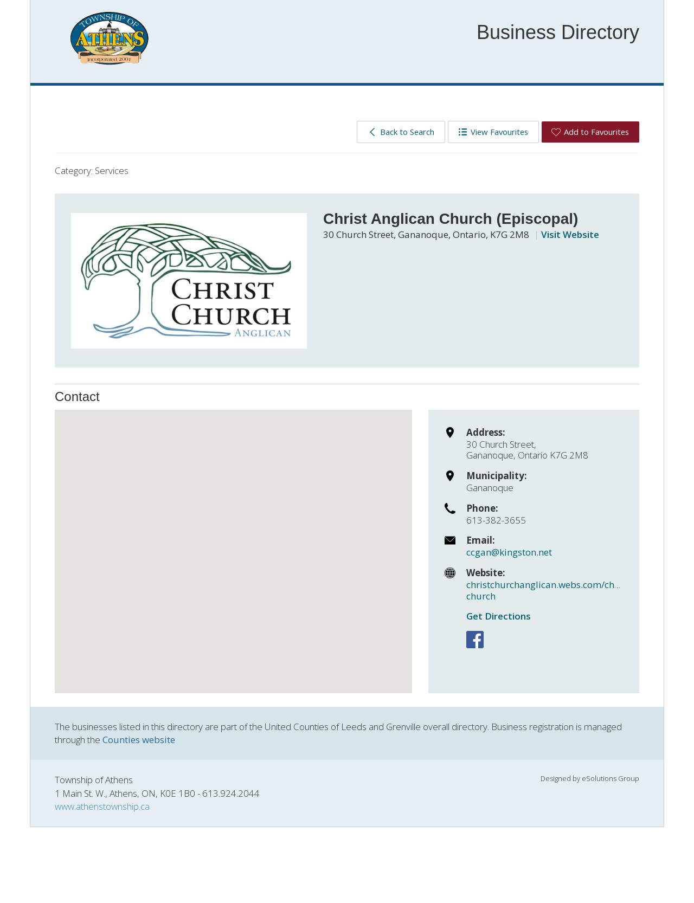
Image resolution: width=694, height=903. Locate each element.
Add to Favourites (590, 131)
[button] (234, 541)
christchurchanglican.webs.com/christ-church (549, 590)
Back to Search (401, 131)
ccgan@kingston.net (509, 552)
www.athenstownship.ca (102, 806)
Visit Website (570, 234)
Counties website (138, 739)
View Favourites (493, 131)
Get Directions (498, 616)
